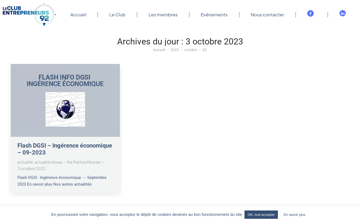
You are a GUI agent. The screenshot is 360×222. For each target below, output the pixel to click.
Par (84, 162)
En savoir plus (294, 215)
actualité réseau (49, 162)
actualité (25, 162)
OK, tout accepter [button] (261, 215)
